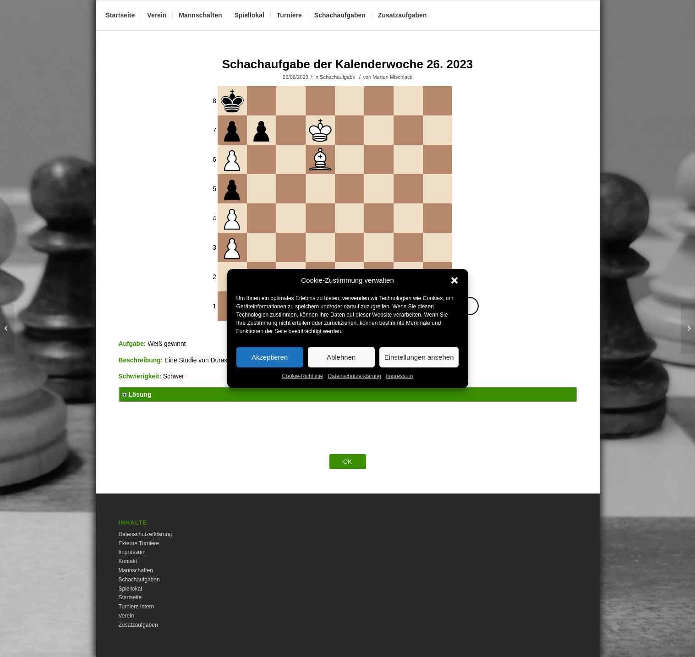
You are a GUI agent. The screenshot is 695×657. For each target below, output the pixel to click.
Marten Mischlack (392, 77)
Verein (126, 616)
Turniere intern (136, 606)
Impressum (399, 387)
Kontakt (128, 561)
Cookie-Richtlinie (302, 387)
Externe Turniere (139, 543)
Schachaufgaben (139, 579)
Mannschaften (136, 570)
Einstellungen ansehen (419, 368)
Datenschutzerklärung (354, 387)
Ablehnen (341, 368)
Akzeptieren (270, 368)
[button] (454, 291)
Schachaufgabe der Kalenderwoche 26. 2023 (347, 64)
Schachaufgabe (338, 77)
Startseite (130, 597)
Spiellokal (130, 589)
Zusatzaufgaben (138, 625)
